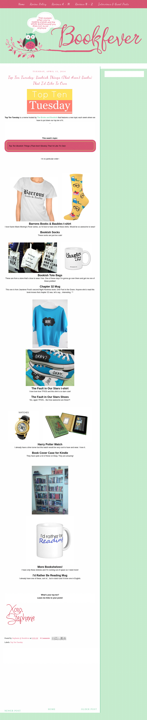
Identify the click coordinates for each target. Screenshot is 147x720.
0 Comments (45, 638)
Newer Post (13, 711)
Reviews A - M (61, 4)
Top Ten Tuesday (16, 642)
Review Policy (38, 4)
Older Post (89, 709)
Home (21, 4)
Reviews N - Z (84, 4)
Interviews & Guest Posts (113, 4)
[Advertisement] (50, 684)
